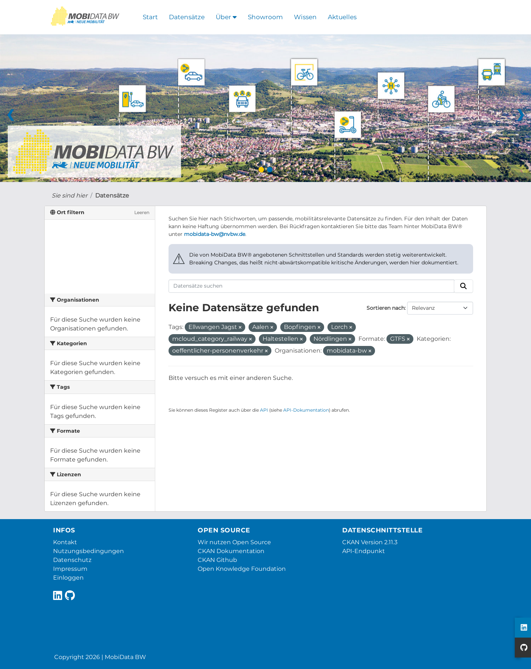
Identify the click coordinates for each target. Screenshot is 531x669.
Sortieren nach (386, 308)
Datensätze (187, 17)
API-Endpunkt (363, 551)
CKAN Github (217, 559)
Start (150, 17)
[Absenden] (463, 286)
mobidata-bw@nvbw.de (214, 234)
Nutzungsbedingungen (88, 551)
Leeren (141, 212)
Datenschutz (72, 559)
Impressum (70, 568)
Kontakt (65, 542)
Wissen (305, 17)
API (264, 410)
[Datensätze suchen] (312, 286)
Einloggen (68, 577)
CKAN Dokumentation (231, 551)
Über (226, 17)
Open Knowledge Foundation (242, 568)
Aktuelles (342, 17)
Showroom (265, 17)
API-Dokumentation (306, 410)
